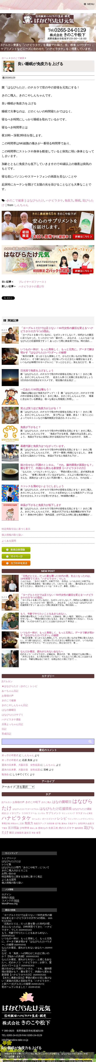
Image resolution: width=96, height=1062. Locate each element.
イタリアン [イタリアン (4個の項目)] (15, 813)
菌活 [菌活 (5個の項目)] (11, 832)
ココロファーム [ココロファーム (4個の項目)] (29, 813)
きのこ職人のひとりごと (15, 870)
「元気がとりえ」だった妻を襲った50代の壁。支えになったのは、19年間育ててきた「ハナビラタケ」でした (56, 577)
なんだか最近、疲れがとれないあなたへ (41, 651)
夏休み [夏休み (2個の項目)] (64, 823)
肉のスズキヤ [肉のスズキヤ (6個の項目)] (66, 827)
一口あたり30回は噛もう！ (35, 389)
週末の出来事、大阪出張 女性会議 (21, 764)
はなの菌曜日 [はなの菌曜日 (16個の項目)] (62, 802)
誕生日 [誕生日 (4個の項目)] (27, 832)
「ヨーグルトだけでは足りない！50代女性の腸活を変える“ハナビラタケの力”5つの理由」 (56, 596)
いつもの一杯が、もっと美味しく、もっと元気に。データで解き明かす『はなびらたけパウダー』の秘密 (57, 633)
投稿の (8, 897)
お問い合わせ (9, 873)
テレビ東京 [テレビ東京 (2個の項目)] (87, 813)
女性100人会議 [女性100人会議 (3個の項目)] (85, 823)
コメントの (10, 900)
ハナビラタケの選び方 (31, 286)
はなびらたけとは (11, 861)
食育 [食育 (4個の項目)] (38, 832)
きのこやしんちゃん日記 (15, 705)
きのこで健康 (15, 200)
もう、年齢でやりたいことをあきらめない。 (44, 613)
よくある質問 (9, 540)
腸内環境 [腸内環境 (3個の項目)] (79, 828)
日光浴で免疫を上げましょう (37, 370)
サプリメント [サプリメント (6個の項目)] (53, 813)
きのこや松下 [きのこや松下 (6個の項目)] (33, 802)
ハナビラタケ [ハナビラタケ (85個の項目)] (16, 818)
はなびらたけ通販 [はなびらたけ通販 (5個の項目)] (82, 809)
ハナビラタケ (54, 200)
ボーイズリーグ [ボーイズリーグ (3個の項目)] (49, 819)
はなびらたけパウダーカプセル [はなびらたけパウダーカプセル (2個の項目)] (26, 809)
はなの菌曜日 (9, 710)
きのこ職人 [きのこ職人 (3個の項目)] (46, 802)
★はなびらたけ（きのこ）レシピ (19, 686)
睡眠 (78, 200)
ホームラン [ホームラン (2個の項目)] (36, 819)
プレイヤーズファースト (33, 281)
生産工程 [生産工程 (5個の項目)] (53, 828)
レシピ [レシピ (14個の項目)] (62, 818)
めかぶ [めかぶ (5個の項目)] (5, 813)
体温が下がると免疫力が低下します (40, 505)
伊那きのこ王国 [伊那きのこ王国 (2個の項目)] (17, 823)
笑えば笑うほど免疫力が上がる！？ (40, 408)
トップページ (9, 858)
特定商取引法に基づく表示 (16, 529)
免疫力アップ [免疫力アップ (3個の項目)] (40, 823)
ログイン (6, 894)
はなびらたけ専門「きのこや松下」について (25, 867)
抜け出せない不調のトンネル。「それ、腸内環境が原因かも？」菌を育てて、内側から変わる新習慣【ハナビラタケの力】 (27, 971)
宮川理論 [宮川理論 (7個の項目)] (13, 827)
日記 (4, 729)
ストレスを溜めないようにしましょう (42, 486)
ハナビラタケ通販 (11, 719)
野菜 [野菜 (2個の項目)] (34, 833)
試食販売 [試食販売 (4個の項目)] (19, 832)
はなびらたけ (35, 200)
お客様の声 (8, 695)
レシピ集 (6, 864)
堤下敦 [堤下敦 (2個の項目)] (58, 823)
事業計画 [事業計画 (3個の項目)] (6, 823)
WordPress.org (10, 903)
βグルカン (7, 681)
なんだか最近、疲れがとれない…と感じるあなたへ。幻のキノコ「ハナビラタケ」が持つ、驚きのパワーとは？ (27, 962)
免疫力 (69, 200)
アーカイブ (8, 786)
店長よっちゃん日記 (12, 724)
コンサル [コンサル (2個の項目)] (41, 813)
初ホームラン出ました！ (15, 986)
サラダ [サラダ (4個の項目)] (79, 813)
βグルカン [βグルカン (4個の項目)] (7, 802)
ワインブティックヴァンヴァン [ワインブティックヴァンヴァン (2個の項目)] (81, 819)
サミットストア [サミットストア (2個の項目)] (68, 813)
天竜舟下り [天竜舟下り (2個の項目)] (72, 823)
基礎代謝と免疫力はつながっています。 (43, 446)
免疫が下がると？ (30, 427)
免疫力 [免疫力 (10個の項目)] (28, 823)
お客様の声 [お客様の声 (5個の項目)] (18, 802)
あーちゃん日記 (10, 691)
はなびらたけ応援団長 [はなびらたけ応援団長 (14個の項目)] (56, 808)
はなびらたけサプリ (12, 714)
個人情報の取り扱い (12, 534)
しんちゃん (21, 205)
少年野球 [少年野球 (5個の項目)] (24, 828)
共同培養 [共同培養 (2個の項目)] (50, 823)
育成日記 (6, 733)
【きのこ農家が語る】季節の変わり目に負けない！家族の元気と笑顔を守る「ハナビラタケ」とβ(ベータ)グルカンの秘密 (27, 980)
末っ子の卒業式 (10, 755)
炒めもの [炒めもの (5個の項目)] (43, 828)
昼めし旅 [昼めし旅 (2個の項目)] (33, 828)
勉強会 (5, 774)
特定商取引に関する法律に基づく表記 (22, 876)
